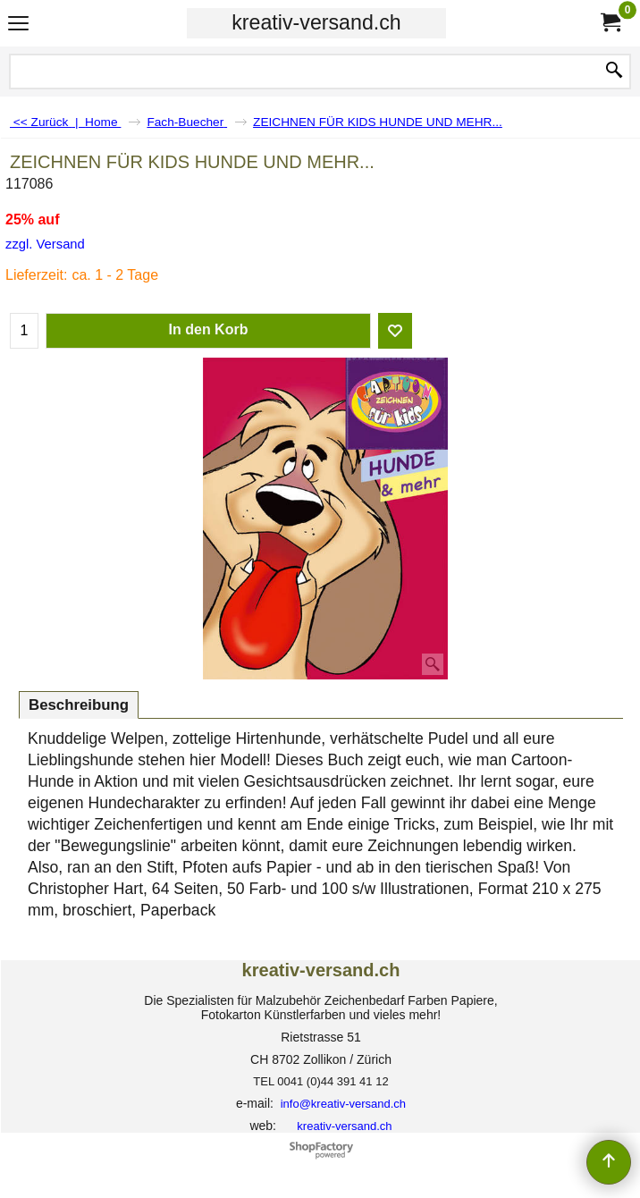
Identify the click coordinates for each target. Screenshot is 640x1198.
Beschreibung (79, 704)
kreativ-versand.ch (316, 22)
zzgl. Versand (45, 244)
